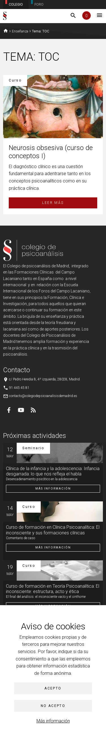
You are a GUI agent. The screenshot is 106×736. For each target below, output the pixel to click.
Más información (53, 721)
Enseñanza (20, 31)
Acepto (52, 688)
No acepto (53, 706)
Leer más (53, 203)
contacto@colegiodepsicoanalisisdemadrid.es (43, 396)
